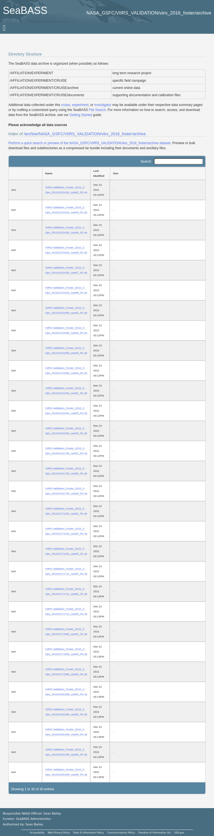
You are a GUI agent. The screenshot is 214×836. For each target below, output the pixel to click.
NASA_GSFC (51, 134)
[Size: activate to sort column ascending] (158, 173)
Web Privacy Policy (59, 832)
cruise (65, 105)
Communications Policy (121, 832)
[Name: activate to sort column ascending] (66, 173)
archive (31, 134)
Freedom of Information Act (154, 832)
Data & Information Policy (88, 832)
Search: (171, 161)
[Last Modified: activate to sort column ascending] (100, 173)
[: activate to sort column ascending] (25, 173)
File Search (97, 110)
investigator (102, 105)
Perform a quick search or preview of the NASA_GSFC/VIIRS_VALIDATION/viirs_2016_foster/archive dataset (89, 143)
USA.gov (179, 832)
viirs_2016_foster (116, 134)
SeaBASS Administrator (33, 819)
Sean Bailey (34, 824)
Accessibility (37, 832)
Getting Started (80, 115)
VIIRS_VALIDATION (82, 134)
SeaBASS (25, 10)
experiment (80, 105)
